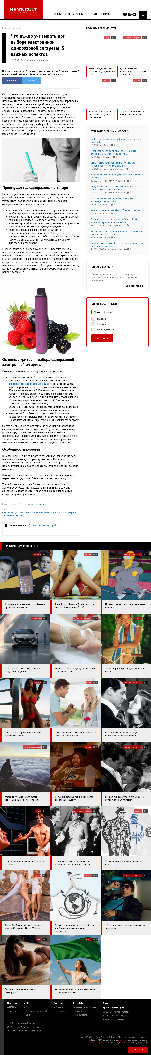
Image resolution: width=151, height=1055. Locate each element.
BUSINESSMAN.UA (23, 1027)
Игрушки (78, 14)
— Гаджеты (58, 1007)
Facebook (12, 80)
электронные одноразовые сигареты (31, 384)
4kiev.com (113, 1019)
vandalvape (40, 504)
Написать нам (138, 1049)
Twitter (31, 80)
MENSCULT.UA (21, 1023)
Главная (6, 28)
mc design (122, 1040)
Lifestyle (92, 14)
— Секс (27, 1015)
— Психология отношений (35, 1011)
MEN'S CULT (116, 1015)
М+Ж (67, 14)
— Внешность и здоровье (84, 1007)
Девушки (56, 14)
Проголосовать (102, 338)
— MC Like (11, 1007)
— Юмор (27, 1007)
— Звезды (11, 1011)
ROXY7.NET (117, 1012)
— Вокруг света (80, 1015)
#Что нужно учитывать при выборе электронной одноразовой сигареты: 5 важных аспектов (39, 514)
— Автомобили (60, 1011)
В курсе (105, 14)
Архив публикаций (113, 1007)
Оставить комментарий (42, 525)
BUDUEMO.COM (24, 1030)
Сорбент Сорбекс (97, 1042)
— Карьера (78, 1011)
